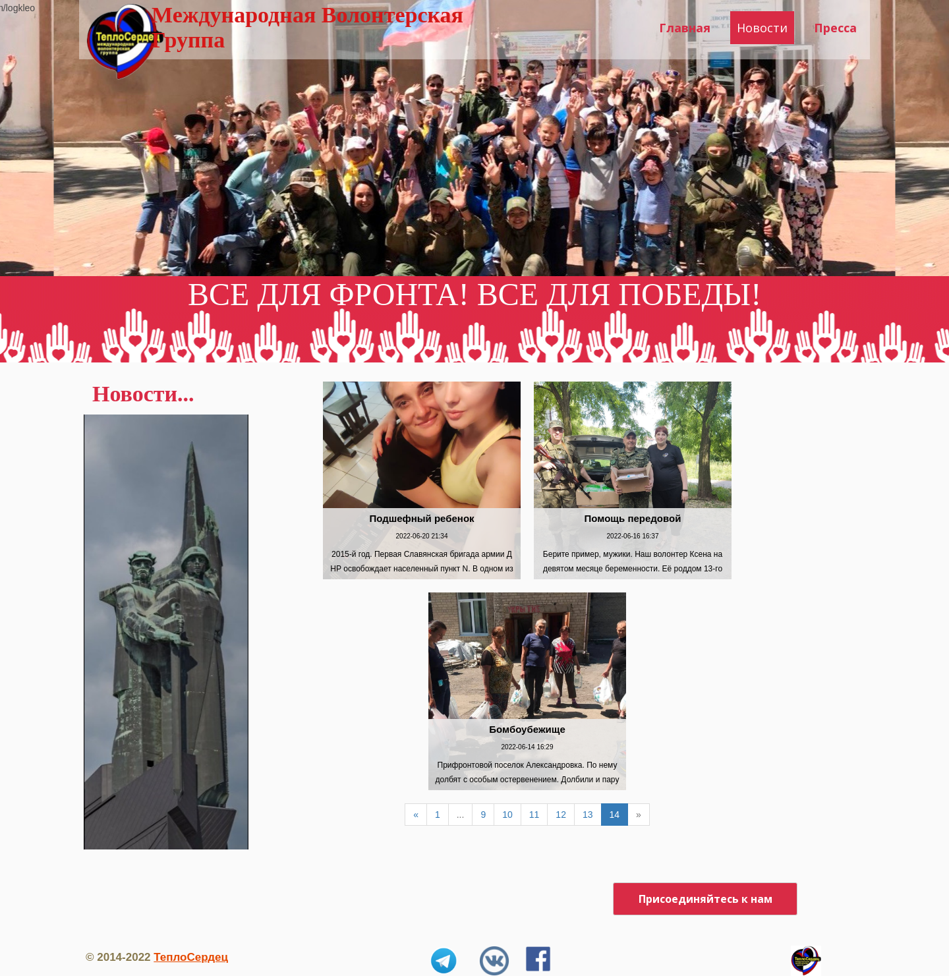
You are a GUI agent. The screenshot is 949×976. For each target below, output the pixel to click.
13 (588, 814)
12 (561, 814)
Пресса (835, 28)
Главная (684, 28)
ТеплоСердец (191, 957)
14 (615, 814)
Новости (762, 28)
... (461, 814)
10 (507, 814)
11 (534, 814)
